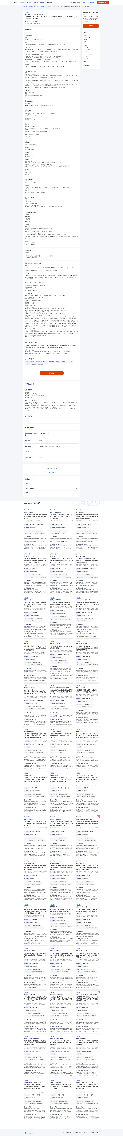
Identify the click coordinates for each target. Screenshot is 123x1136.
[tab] (91, 32)
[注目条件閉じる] (76, 492)
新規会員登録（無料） (103, 2)
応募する (51, 373)
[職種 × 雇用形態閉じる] (76, 488)
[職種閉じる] (76, 483)
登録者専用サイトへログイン (89, 2)
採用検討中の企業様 (75, 2)
